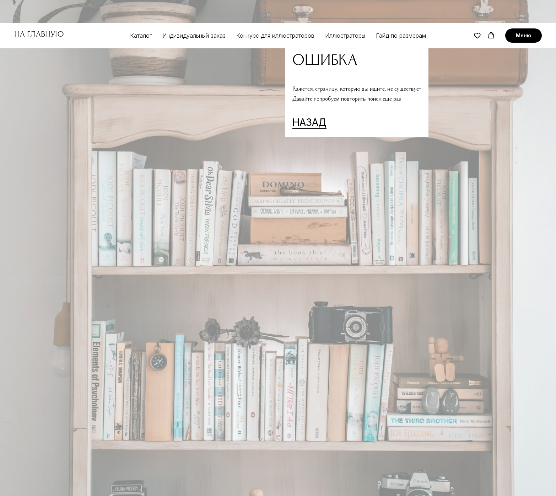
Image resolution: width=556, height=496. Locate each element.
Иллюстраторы (345, 12)
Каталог (141, 12)
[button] (477, 12)
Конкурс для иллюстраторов (275, 12)
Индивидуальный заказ (194, 12)
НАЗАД (309, 122)
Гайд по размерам (401, 12)
